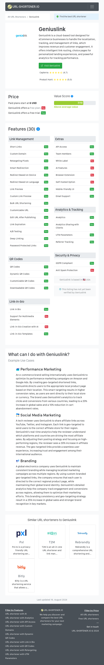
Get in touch (93, 626)
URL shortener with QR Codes (19, 646)
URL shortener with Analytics (19, 618)
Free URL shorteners (89, 618)
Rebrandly (82, 542)
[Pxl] (21, 534)
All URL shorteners (89, 614)
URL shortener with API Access (20, 622)
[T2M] (52, 534)
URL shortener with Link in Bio (20, 642)
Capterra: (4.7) (54, 72)
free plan (35, 107)
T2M (52, 542)
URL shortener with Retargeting (20, 650)
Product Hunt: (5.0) (56, 79)
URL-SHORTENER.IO (23, 7)
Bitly (21, 576)
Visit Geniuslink (50, 65)
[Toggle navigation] (92, 7)
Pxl (21, 542)
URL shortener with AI (16, 613)
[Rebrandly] (82, 534)
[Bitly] (21, 568)
